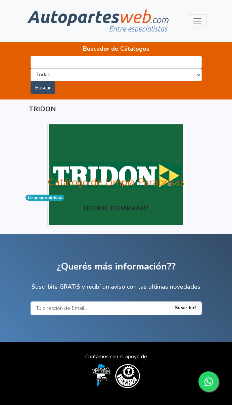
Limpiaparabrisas (45, 197)
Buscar (43, 87)
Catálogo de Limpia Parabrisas (116, 182)
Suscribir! (185, 308)
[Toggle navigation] (197, 21)
